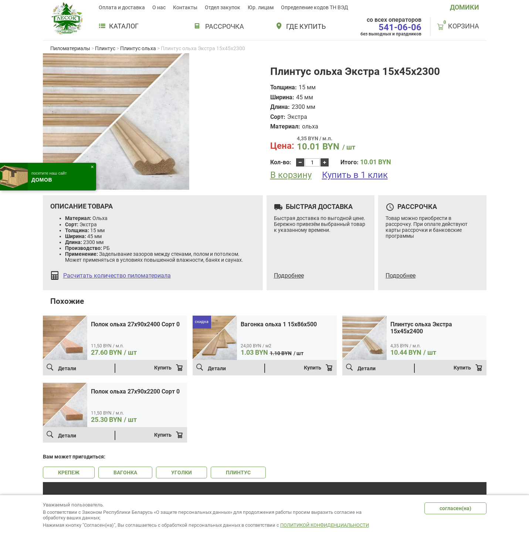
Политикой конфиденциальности (324, 525)
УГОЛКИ (181, 472)
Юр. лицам (261, 7)
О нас (159, 7)
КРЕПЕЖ (68, 472)
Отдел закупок (222, 7)
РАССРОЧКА (224, 26)
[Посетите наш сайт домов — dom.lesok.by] (48, 176)
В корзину (291, 175)
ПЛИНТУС (238, 472)
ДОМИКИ (464, 7)
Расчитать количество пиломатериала (117, 275)
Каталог (119, 26)
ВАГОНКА (125, 472)
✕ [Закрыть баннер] (92, 167)
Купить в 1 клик (355, 175)
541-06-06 (400, 27)
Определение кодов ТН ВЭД (314, 7)
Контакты (185, 7)
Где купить (306, 26)
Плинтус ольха (138, 48)
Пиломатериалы (70, 48)
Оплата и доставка (122, 7)
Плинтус (105, 48)
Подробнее (289, 275)
